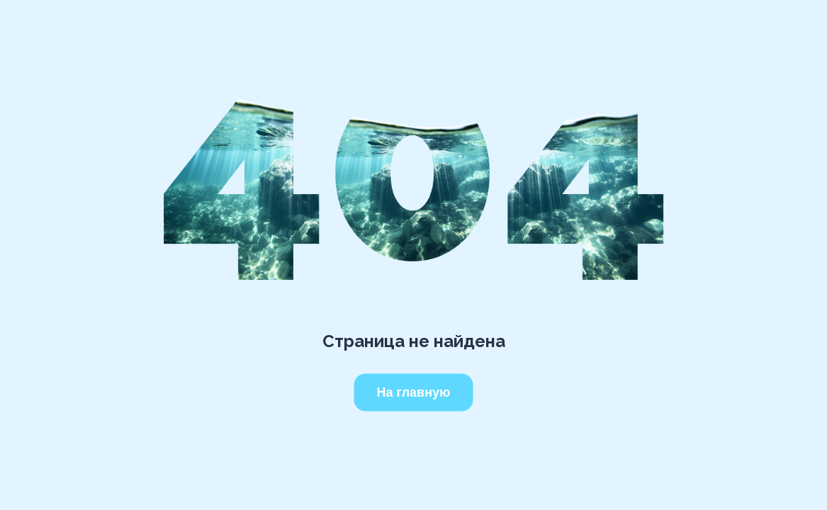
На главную (414, 392)
